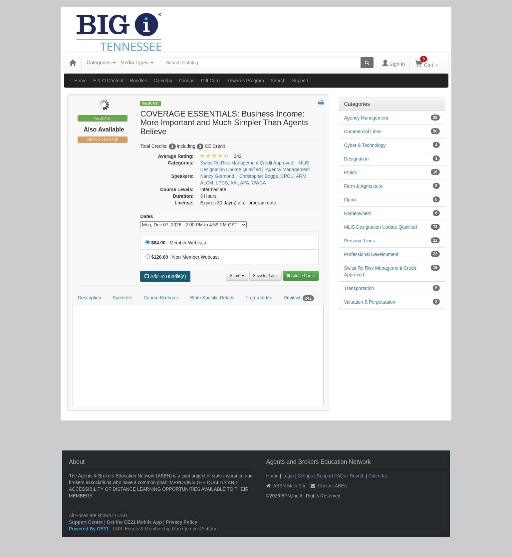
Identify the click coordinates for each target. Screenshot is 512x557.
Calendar (162, 80)
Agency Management (366, 118)
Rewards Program (245, 80)
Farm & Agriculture (363, 186)
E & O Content (108, 80)
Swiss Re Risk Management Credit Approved (380, 271)
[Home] (72, 62)
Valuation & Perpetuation (369, 302)
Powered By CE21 (89, 528)
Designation (356, 158)
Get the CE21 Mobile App (134, 522)
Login (288, 475)
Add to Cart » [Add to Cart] (301, 275)
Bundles (138, 80)
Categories (101, 62)
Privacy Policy (181, 522)
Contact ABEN (333, 485)
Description (89, 297)
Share (237, 275)
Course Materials (161, 297)
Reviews (299, 298)
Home (80, 80)
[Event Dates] (193, 224)
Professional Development (371, 254)
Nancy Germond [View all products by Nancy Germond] (217, 176)
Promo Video (258, 297)
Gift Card (210, 80)
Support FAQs (331, 475)
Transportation (359, 288)
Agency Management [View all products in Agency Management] (288, 169)
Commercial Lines (363, 131)
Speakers (122, 297)
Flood (350, 199)
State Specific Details (212, 297)
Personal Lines (359, 240)
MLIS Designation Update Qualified (380, 227)
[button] (321, 103)
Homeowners (358, 213)
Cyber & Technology (365, 145)
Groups (186, 80)
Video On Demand (102, 139)
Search (278, 80)
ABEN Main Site (290, 485)
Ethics (350, 172)
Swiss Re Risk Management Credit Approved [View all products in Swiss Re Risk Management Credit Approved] (246, 162)
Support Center (86, 522)
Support (300, 80)
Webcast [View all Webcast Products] (150, 103)
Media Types (137, 62)
